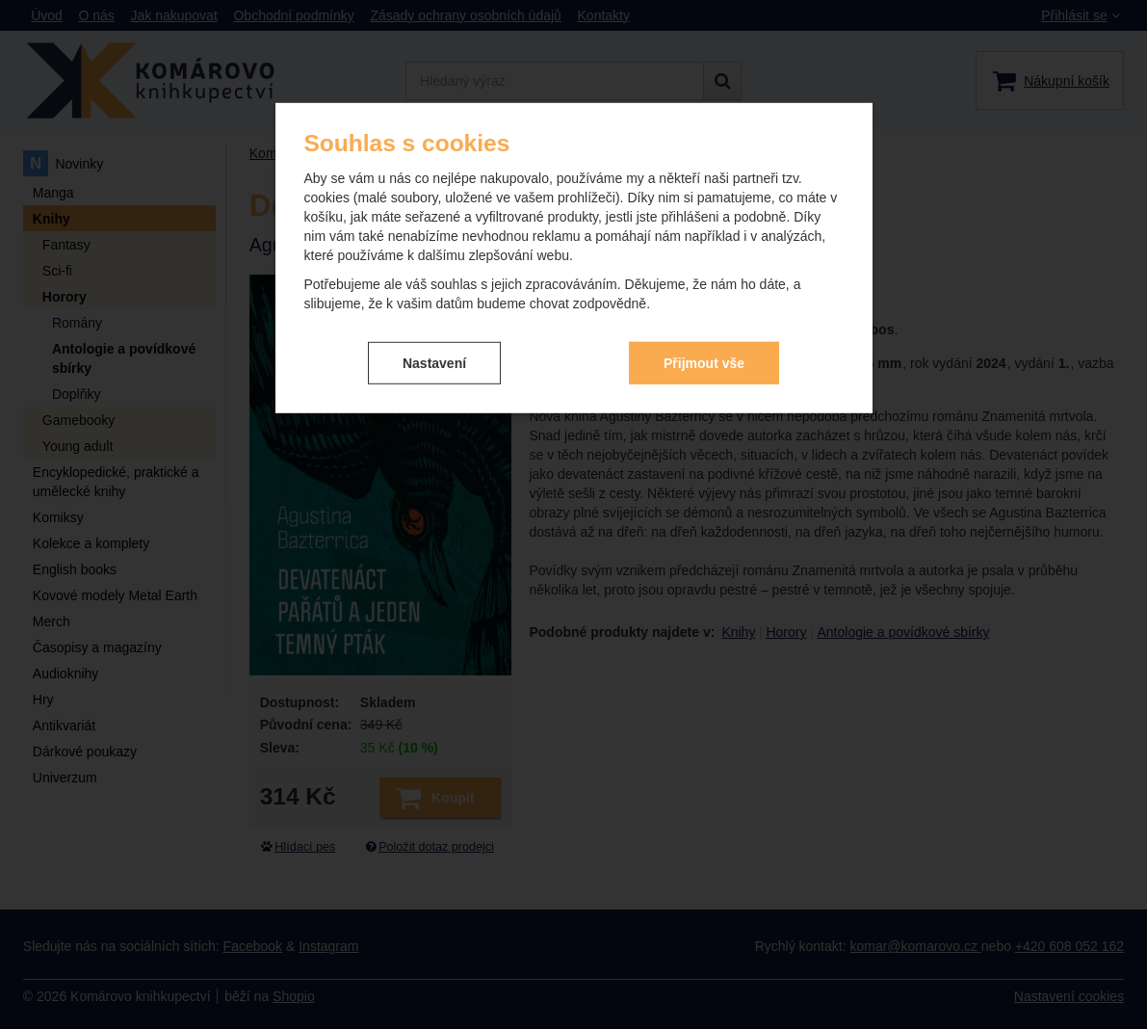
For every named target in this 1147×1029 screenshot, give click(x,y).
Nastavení (434, 362)
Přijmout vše (704, 362)
